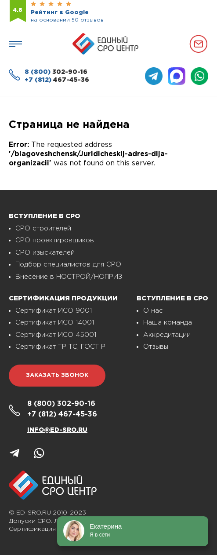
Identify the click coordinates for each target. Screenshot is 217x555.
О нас (153, 311)
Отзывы (155, 347)
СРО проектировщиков (54, 240)
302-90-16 (56, 72)
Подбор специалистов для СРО (68, 264)
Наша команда (167, 322)
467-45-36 (57, 80)
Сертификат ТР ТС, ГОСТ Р (60, 347)
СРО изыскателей (45, 253)
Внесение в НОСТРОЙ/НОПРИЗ (68, 277)
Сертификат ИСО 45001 (55, 335)
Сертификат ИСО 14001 (54, 322)
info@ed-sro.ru (57, 430)
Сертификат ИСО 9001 (53, 311)
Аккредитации (167, 335)
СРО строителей (43, 228)
